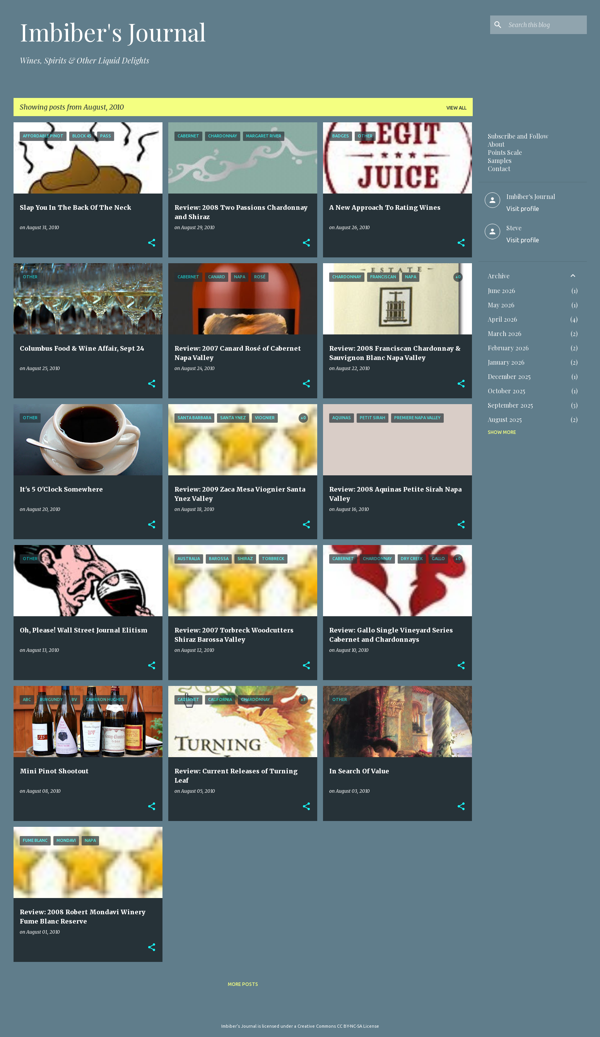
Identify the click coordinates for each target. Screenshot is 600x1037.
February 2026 (508, 348)
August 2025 (505, 419)
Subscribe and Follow (518, 136)
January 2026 (506, 362)
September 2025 (510, 405)
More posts (243, 984)
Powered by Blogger (300, 1010)
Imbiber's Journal (113, 31)
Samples (499, 160)
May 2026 (501, 305)
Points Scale (505, 152)
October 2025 (506, 391)
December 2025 (509, 376)
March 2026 (504, 333)
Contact (499, 169)
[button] (151, 243)
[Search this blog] (546, 24)
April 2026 (502, 319)
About (496, 144)
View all (456, 107)
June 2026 (501, 290)
